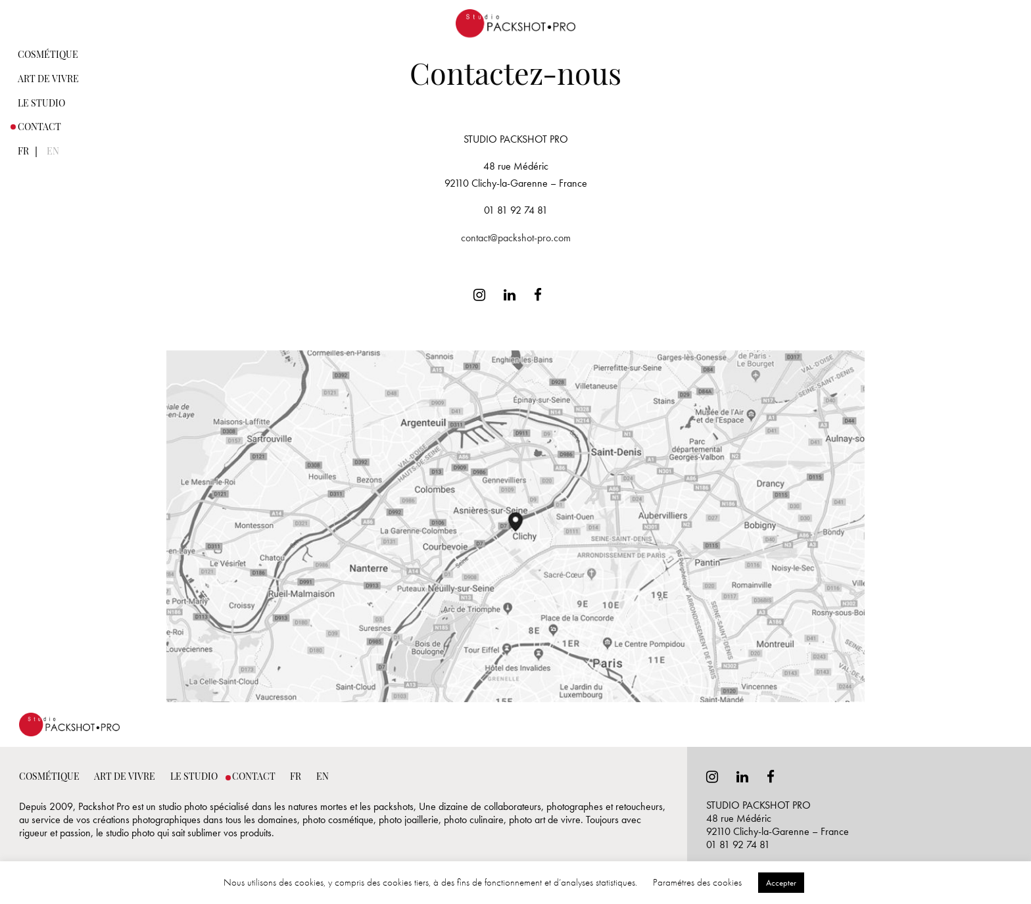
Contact (39, 128)
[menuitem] (48, 54)
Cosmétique (48, 55)
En (53, 152)
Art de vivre (48, 80)
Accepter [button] (781, 882)
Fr (23, 152)
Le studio (41, 104)
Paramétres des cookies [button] (697, 882)
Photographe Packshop (515, 14)
